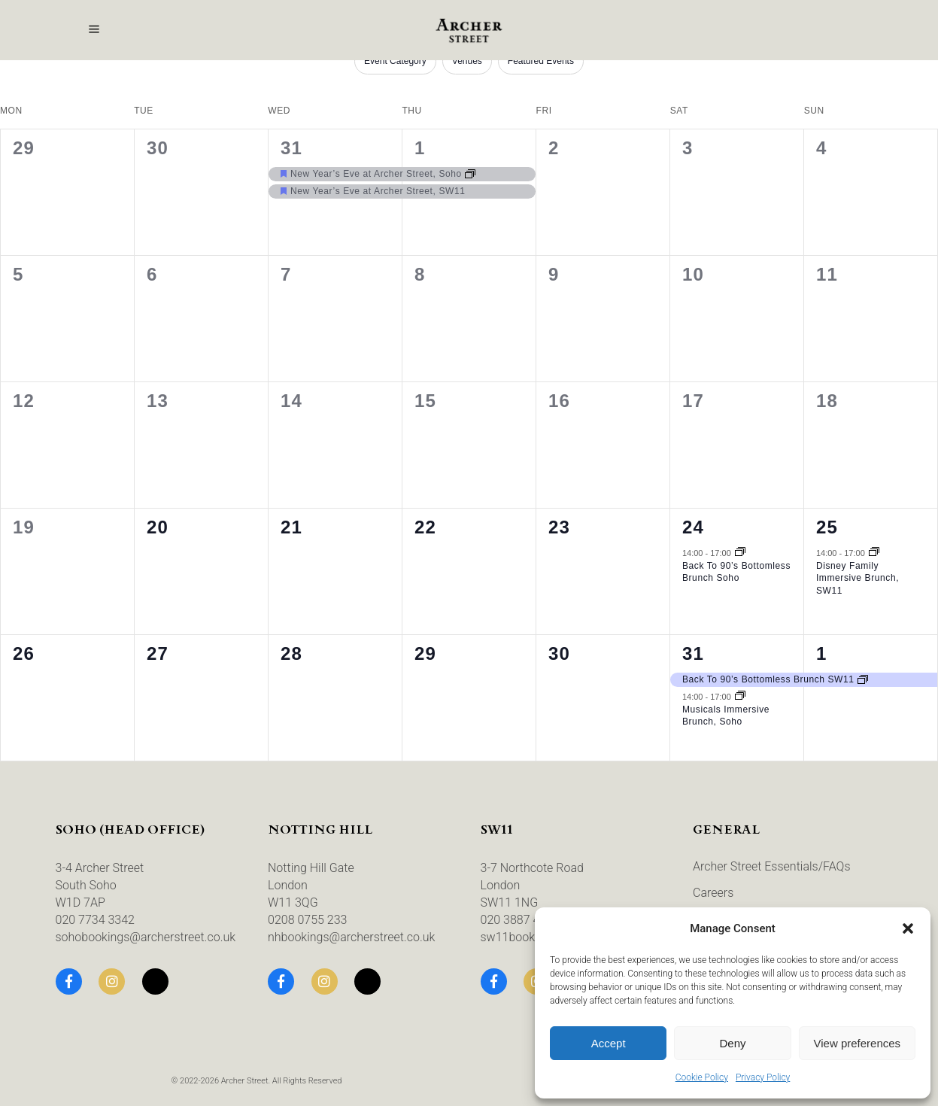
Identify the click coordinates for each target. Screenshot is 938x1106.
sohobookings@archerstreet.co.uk (146, 937)
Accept (608, 1043)
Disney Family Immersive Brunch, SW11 (857, 578)
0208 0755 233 (307, 920)
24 (693, 527)
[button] (907, 928)
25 (827, 527)
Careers (713, 893)
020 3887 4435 (520, 920)
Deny (732, 1043)
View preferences (857, 1043)
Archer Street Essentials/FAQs (772, 866)
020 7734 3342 (95, 920)
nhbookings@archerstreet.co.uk (351, 937)
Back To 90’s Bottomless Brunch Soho (736, 572)
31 (291, 148)
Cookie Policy (701, 1077)
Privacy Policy (763, 1077)
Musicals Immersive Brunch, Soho (726, 716)
